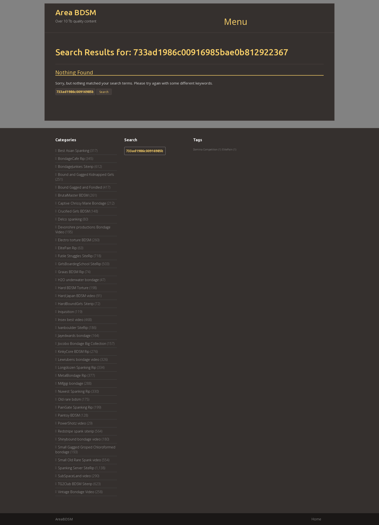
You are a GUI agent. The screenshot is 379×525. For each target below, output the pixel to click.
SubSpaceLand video (74, 476)
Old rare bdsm (69, 399)
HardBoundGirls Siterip (76, 303)
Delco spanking (70, 219)
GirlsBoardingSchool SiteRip (79, 264)
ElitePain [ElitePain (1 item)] (229, 149)
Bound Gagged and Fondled (80, 187)
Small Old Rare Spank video (79, 460)
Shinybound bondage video (79, 439)
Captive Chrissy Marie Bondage (82, 203)
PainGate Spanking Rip (75, 407)
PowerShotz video (72, 423)
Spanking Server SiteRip (76, 468)
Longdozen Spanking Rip (77, 367)
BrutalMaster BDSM (73, 195)
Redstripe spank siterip (76, 431)
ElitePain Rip (67, 248)
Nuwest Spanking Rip (74, 391)
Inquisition (66, 311)
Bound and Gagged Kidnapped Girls (86, 174)
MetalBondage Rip (72, 375)
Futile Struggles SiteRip (75, 256)
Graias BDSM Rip (71, 272)
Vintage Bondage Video (76, 492)
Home (316, 519)
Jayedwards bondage (74, 335)
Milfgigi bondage (70, 383)
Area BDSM (75, 12)
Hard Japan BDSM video (76, 295)
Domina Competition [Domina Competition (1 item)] (207, 149)
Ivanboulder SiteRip (73, 327)
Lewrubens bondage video (78, 359)
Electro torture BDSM (74, 240)
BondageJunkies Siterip (76, 166)
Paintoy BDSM (69, 415)
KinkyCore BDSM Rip (73, 351)
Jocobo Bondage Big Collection (82, 343)
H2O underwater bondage (78, 279)
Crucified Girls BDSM (74, 211)
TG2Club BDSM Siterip (75, 484)
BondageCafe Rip (71, 158)
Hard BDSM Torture (73, 287)
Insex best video (70, 319)
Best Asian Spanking (73, 150)
